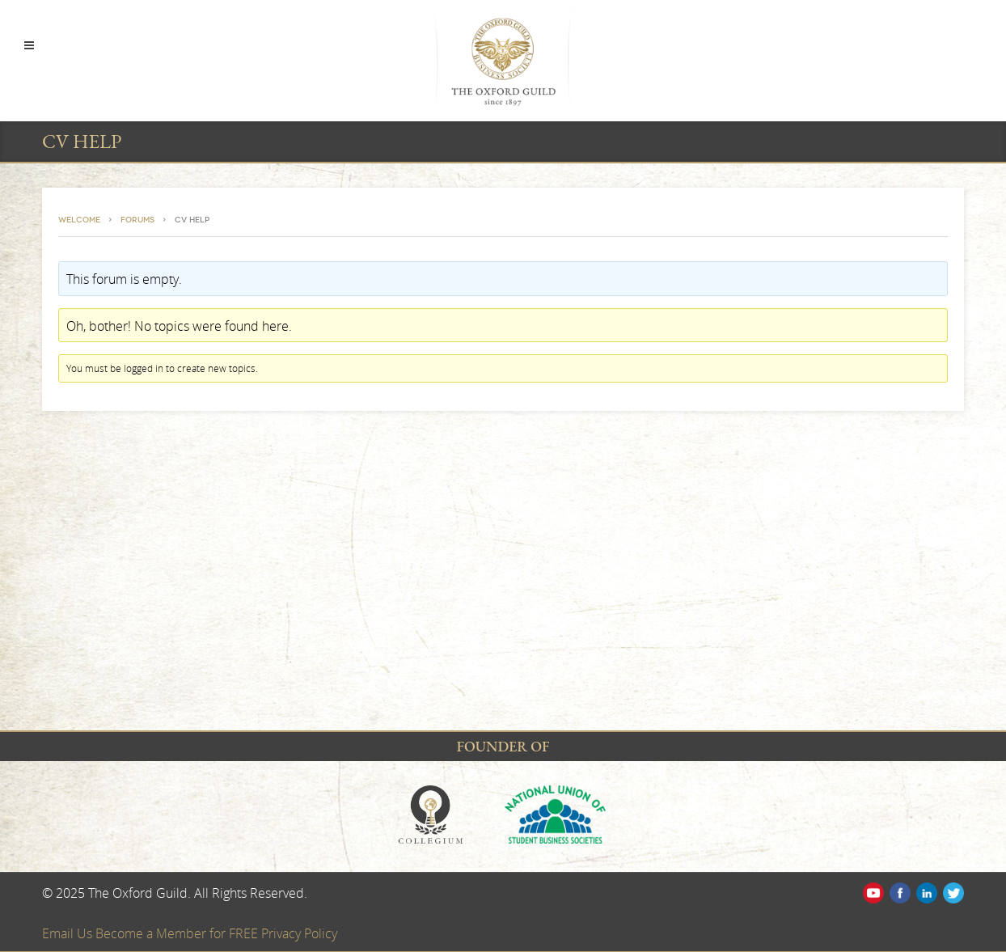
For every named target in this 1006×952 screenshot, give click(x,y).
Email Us (68, 933)
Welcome (79, 220)
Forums (137, 220)
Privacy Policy (299, 933)
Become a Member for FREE (178, 933)
